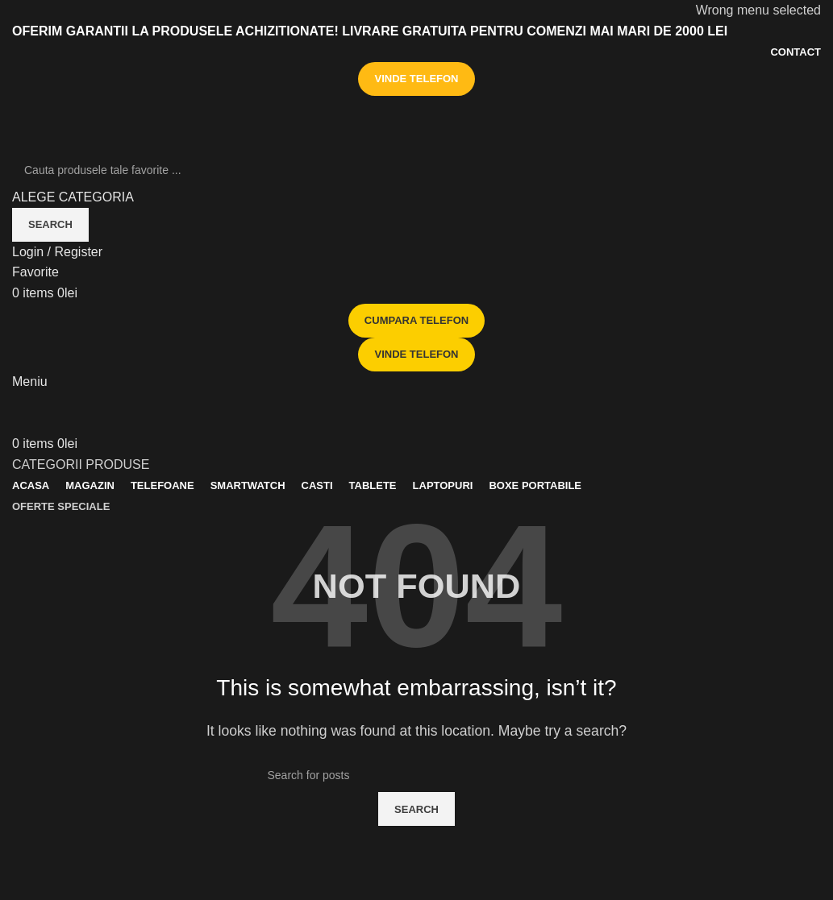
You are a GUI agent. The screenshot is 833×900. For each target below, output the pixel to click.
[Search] (416, 170)
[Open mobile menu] (30, 381)
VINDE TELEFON (416, 79)
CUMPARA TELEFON (416, 320)
